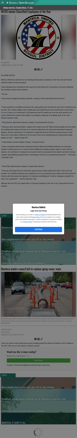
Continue (38, 229)
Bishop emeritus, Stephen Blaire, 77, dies (18, 7)
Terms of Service (40, 214)
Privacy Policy (35, 217)
